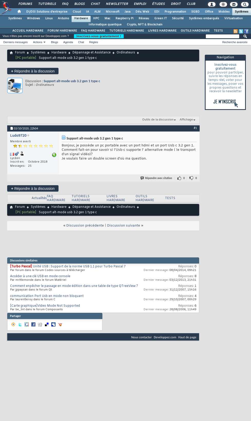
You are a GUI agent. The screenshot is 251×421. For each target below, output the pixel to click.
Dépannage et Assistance (91, 53)
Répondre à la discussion (33, 71)
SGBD (195, 12)
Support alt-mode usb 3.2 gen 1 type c (72, 81)
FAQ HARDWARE (93, 31)
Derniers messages (15, 42)
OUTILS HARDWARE (195, 31)
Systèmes (241, 12)
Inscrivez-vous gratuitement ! (98, 36)
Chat (95, 4)
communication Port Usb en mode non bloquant (47, 296)
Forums (25, 4)
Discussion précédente (85, 225)
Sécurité (178, 18)
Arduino (63, 18)
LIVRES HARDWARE (162, 31)
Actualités (39, 198)
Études (158, 4)
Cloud (77, 12)
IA (87, 12)
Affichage (186, 119)
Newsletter (116, 4)
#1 (195, 128)
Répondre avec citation (156, 178)
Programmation (175, 12)
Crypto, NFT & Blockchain (144, 24)
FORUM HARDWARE (62, 31)
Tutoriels (46, 4)
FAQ (65, 4)
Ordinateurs (126, 53)
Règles (93, 42)
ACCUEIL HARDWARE (27, 31)
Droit (175, 4)
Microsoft (112, 12)
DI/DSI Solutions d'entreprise (46, 12)
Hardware (81, 18)
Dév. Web (142, 12)
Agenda (68, 42)
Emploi (139, 4)
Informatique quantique (105, 24)
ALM (97, 12)
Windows (33, 18)
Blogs (79, 4)
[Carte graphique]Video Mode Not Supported (45, 306)
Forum (20, 53)
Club (190, 4)
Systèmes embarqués (204, 18)
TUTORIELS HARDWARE (126, 31)
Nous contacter (141, 337)
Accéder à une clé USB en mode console (40, 276)
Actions (37, 42)
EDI (156, 12)
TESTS (218, 31)
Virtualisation (233, 18)
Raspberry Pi (124, 18)
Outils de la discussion (157, 119)
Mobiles (224, 12)
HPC (96, 18)
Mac (107, 18)
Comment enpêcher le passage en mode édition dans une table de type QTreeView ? (74, 286)
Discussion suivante (123, 225)
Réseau (144, 18)
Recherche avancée (234, 42)
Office (209, 12)
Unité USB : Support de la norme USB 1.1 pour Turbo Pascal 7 (79, 267)
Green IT (160, 18)
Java (127, 12)
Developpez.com (165, 337)
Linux (49, 18)
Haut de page (187, 337)
